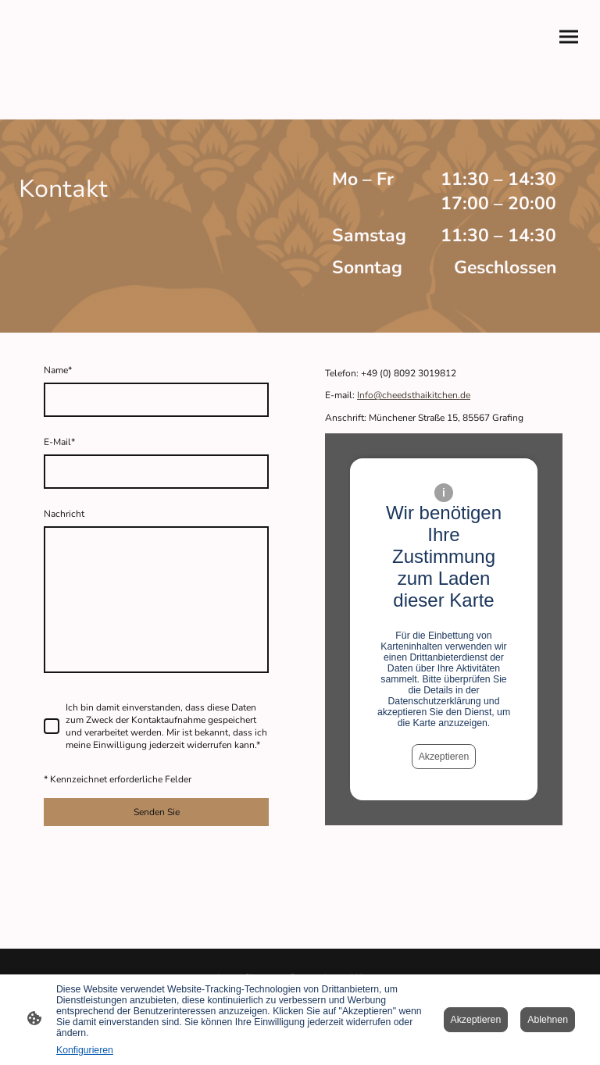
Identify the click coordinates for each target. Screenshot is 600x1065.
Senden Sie (157, 812)
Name (58, 370)
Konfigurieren (84, 1050)
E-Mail (59, 442)
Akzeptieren (444, 756)
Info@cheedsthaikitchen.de (413, 395)
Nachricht (64, 514)
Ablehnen (547, 1019)
